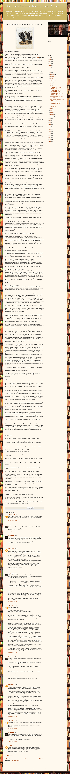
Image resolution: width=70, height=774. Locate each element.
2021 (50, 67)
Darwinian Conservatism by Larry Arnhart (32, 6)
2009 (50, 133)
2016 (50, 120)
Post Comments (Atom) (15, 760)
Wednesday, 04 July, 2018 (13, 752)
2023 (50, 63)
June (51, 85)
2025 (50, 59)
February (52, 114)
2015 (50, 122)
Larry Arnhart (11, 524)
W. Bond (10, 745)
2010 (50, 131)
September (52, 80)
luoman (37, 768)
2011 (50, 129)
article (37, 57)
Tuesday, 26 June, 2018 (12, 741)
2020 (50, 69)
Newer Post (8, 758)
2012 (50, 127)
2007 (50, 137)
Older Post (41, 758)
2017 (50, 118)
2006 (50, 139)
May (51, 108)
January (52, 116)
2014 (50, 124)
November (52, 76)
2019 (50, 70)
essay (11, 58)
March (51, 112)
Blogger (45, 768)
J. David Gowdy (11, 514)
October (52, 78)
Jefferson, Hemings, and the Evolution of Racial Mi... (55, 91)
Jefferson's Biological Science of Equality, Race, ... (56, 88)
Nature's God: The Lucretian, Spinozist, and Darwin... (55, 103)
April (51, 110)
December (52, 74)
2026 (50, 57)
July (51, 83)
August (51, 82)
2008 (50, 135)
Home (25, 758)
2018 (50, 72)
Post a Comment (10, 755)
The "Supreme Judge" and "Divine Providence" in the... (56, 97)
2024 (50, 61)
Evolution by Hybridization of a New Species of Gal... (57, 94)
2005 (50, 141)
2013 (50, 126)
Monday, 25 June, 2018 (12, 520)
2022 (50, 65)
